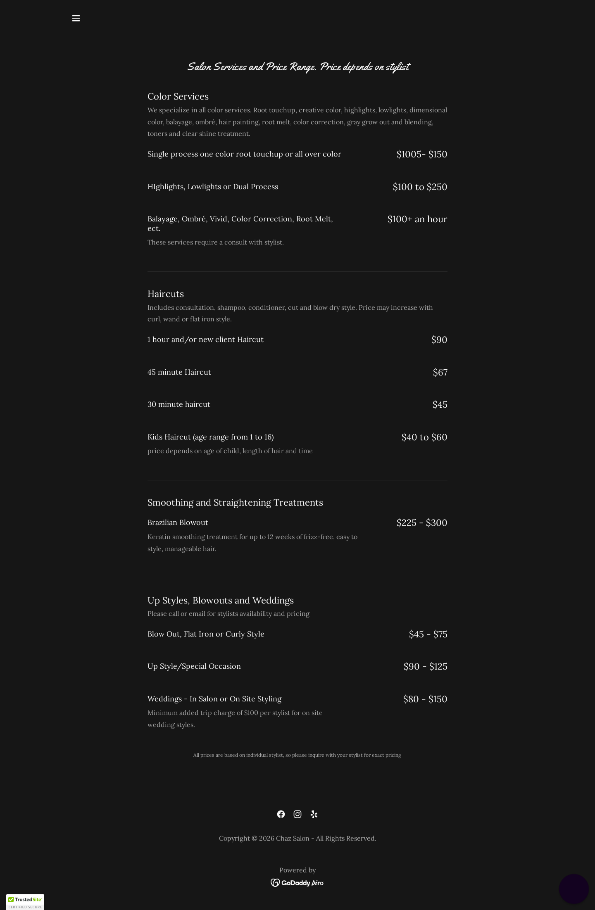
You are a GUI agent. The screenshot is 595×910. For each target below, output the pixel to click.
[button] (76, 18)
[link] (281, 814)
